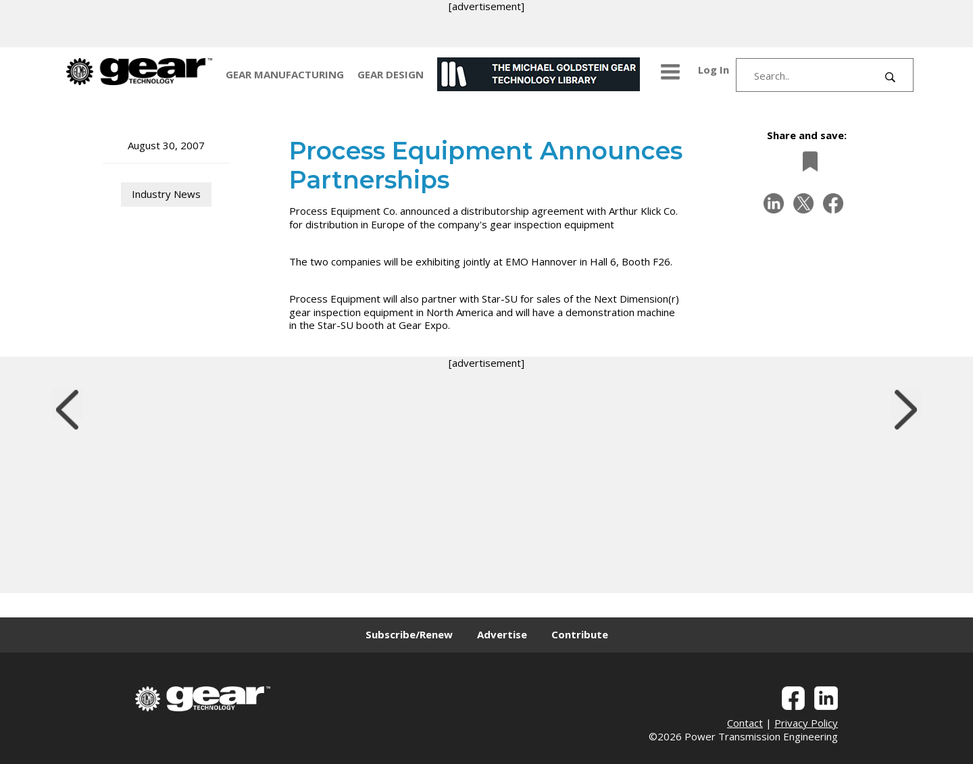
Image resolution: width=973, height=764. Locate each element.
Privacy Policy (806, 723)
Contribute (579, 634)
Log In (713, 69)
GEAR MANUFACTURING (285, 74)
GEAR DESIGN (390, 74)
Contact (745, 723)
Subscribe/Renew (409, 634)
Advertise (502, 634)
